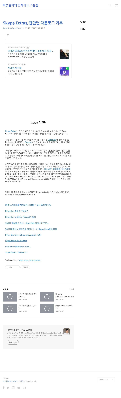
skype (26, 260)
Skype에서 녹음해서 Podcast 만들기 (20, 217)
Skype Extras (10, 131)
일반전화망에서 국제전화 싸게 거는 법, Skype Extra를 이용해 (31, 229)
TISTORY (6, 378)
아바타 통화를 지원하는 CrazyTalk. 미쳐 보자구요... (26, 223)
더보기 (71, 289)
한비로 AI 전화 (15, 68)
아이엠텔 (56, 169)
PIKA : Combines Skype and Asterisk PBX (22, 235)
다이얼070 (65, 169)
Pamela (28, 142)
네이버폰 (48, 169)
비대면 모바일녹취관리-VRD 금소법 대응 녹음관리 (31, 51)
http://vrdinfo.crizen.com (16, 47)
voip (20, 260)
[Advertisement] (38, 96)
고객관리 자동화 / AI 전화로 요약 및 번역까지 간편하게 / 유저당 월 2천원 (31, 72)
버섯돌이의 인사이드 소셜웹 (20, 5)
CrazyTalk (52, 140)
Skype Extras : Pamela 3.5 (16, 252)
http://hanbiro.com (14, 64)
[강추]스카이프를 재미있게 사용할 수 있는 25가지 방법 (28, 205)
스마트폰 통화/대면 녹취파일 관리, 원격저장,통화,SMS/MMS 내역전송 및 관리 (27, 55)
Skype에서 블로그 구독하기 (16, 211)
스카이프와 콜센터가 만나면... (17, 246)
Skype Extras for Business (16, 241)
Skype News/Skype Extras (12, 28)
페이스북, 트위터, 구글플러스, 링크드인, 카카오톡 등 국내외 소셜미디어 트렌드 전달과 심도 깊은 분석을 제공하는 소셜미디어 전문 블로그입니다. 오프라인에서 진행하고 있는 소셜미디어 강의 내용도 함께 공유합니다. (35, 335)
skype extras (35, 260)
